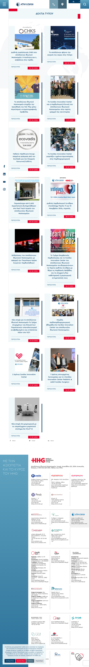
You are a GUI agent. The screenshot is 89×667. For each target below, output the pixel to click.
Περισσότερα (15, 67)
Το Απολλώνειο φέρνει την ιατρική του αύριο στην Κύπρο (59, 53)
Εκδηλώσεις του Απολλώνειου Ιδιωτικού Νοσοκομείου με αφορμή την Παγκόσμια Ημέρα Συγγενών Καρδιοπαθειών (24, 267)
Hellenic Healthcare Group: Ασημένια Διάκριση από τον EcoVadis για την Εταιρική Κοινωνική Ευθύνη (24, 166)
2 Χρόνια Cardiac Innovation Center (24, 383)
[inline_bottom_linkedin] (56, 440)
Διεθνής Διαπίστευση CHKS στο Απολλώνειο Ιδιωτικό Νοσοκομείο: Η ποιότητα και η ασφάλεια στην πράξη (24, 56)
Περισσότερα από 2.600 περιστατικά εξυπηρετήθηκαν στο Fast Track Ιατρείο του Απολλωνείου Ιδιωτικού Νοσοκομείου (24, 216)
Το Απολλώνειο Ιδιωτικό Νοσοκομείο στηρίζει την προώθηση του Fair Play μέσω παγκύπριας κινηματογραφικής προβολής (24, 115)
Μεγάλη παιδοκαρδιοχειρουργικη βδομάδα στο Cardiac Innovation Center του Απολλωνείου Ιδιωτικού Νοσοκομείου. (59, 333)
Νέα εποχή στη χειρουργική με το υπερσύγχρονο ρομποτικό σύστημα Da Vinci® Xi (24, 434)
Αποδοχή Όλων (10, 661)
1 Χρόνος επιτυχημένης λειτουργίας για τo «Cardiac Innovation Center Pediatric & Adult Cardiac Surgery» (60, 386)
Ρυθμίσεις (30, 661)
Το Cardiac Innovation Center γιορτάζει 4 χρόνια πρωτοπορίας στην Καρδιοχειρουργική (59, 164)
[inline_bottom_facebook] (18, 440)
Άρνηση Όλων (21, 661)
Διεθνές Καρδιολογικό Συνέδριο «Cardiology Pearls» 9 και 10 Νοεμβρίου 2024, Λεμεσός (60, 214)
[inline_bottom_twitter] (37, 440)
